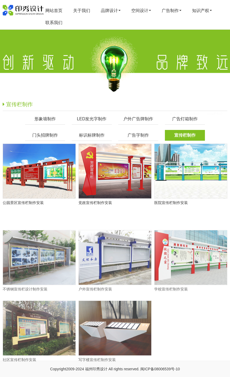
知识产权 (202, 10)
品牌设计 (111, 10)
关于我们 (81, 10)
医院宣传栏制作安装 (171, 203)
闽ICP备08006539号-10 (160, 369)
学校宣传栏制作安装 (171, 306)
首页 (176, 105)
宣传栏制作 (215, 105)
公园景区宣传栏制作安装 (23, 203)
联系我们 (53, 22)
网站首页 (53, 10)
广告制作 (171, 10)
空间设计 (141, 10)
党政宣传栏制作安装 (95, 203)
